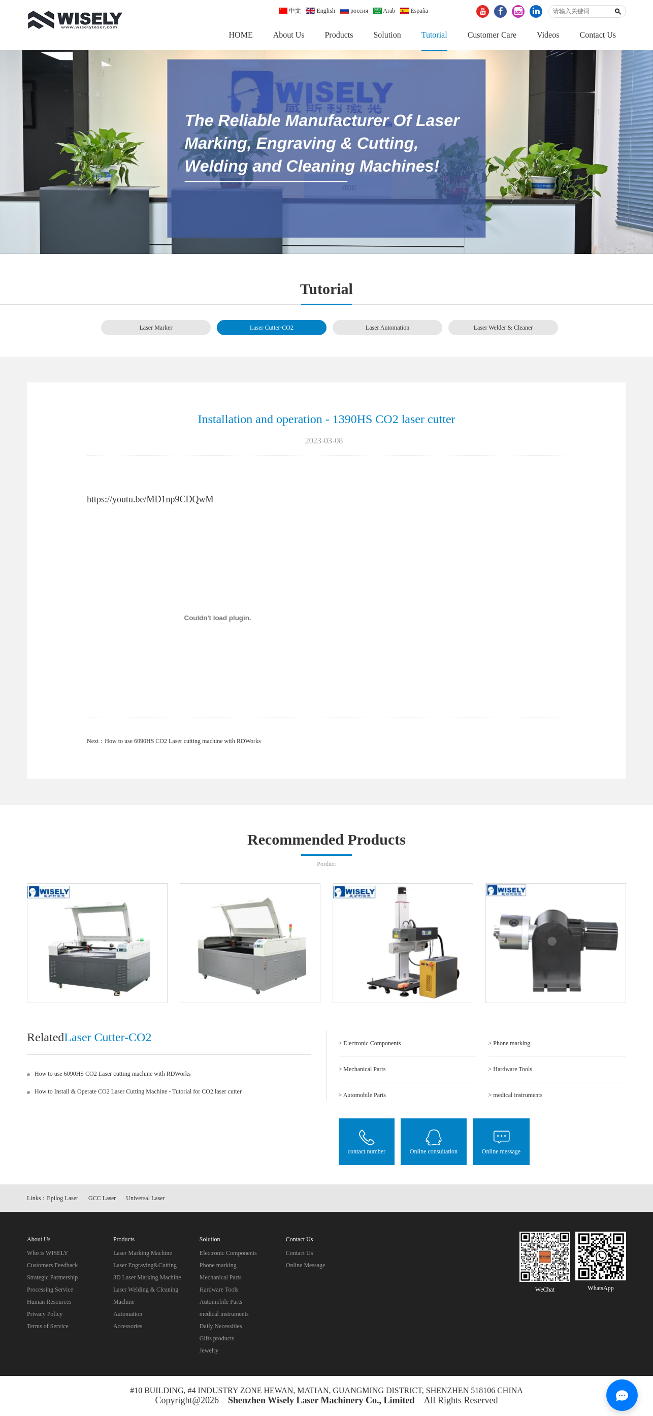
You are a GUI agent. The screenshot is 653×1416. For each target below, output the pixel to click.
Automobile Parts (221, 1304)
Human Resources (49, 1304)
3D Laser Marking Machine (147, 1279)
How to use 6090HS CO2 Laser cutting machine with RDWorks (182, 742)
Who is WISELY (47, 1255)
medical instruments (224, 1316)
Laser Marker (156, 328)
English (320, 10)
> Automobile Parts (362, 1096)
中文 (290, 10)
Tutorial (434, 34)
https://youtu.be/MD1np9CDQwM (150, 500)
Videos (548, 34)
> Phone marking (509, 1044)
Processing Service (50, 1292)
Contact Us (597, 34)
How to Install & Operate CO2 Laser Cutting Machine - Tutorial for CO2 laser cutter (138, 1092)
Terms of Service (48, 1328)
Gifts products (217, 1340)
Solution (387, 34)
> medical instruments (515, 1096)
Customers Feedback (52, 1267)
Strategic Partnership (52, 1279)
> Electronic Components (370, 1044)
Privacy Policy (44, 1316)
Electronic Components (228, 1255)
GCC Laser (102, 1200)
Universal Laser (145, 1200)
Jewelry (209, 1353)
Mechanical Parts (221, 1279)
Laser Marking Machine (142, 1255)
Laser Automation (387, 328)
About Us (289, 34)
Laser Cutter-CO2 (271, 328)
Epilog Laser (62, 1200)
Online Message (305, 1267)
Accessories (127, 1328)
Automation (127, 1316)
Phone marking (218, 1267)
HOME (241, 34)
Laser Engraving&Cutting (145, 1267)
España (414, 10)
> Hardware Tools (510, 1070)
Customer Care (492, 34)
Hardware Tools (219, 1292)
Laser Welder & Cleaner (503, 328)
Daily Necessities (221, 1328)
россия (354, 10)
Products (338, 34)
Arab (384, 10)
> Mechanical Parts (362, 1070)
